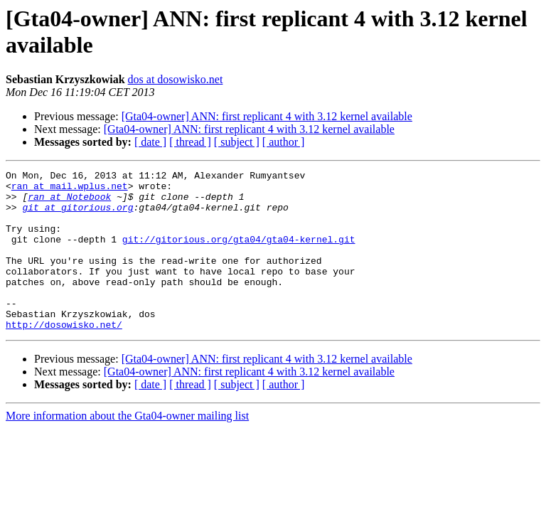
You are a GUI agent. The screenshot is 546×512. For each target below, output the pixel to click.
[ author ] (283, 142)
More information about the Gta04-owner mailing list (127, 448)
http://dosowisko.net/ (64, 356)
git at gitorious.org (77, 215)
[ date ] (150, 142)
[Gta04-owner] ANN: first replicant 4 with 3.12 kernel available (267, 116)
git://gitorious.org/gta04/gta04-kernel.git (238, 253)
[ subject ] (236, 142)
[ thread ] (190, 142)
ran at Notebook (69, 202)
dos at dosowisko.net (175, 79)
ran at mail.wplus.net (69, 189)
